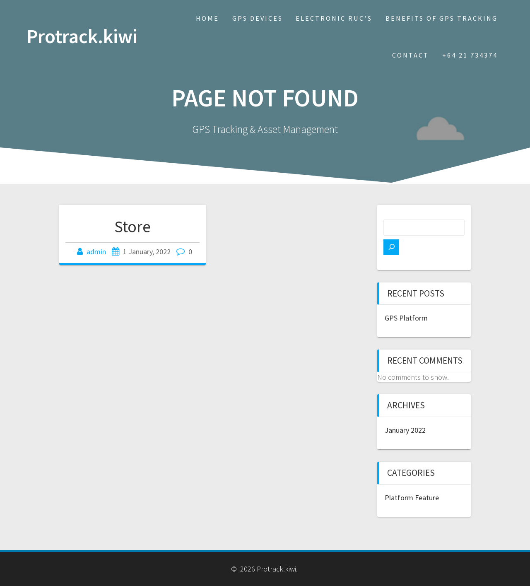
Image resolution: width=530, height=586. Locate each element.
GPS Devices (257, 18)
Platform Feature (412, 497)
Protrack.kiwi (81, 36)
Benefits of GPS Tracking (441, 18)
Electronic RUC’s (334, 18)
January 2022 (405, 430)
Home (207, 18)
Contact (410, 55)
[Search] (391, 247)
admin (96, 251)
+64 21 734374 (470, 55)
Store (132, 226)
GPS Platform (406, 318)
